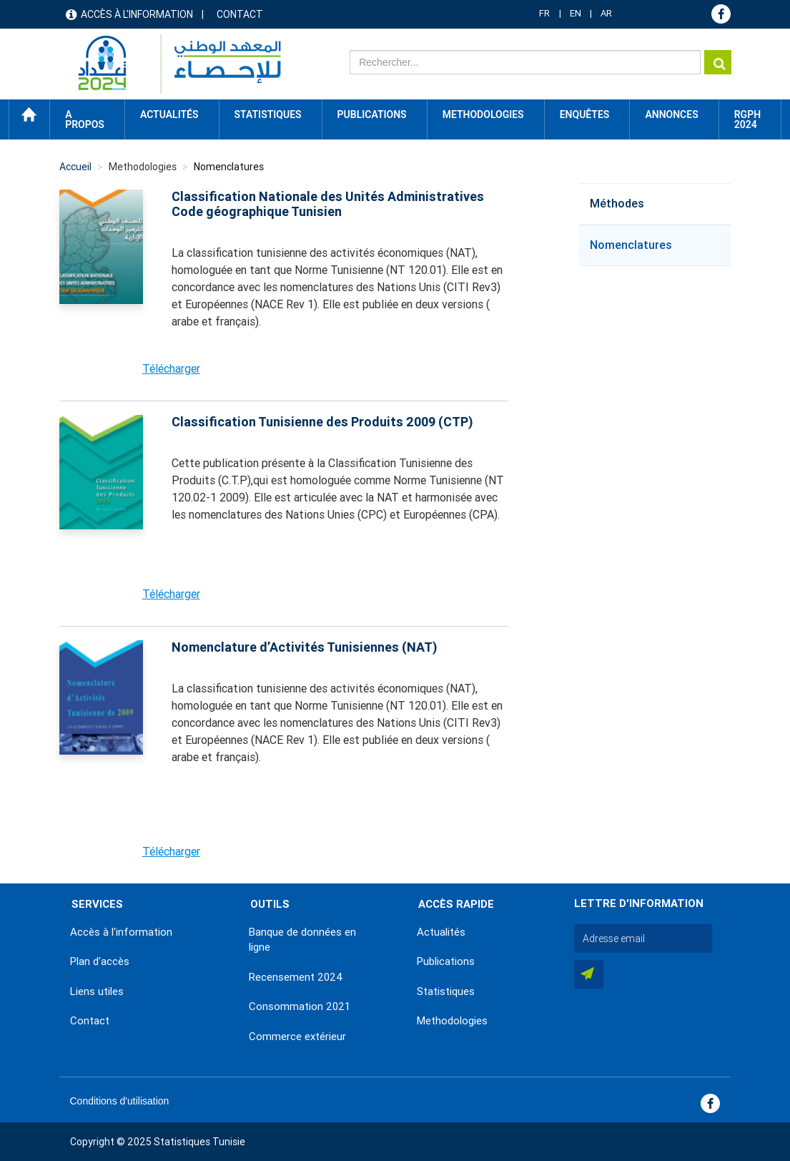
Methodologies (452, 1020)
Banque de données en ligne (302, 940)
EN (575, 13)
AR (606, 13)
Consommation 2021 (299, 1006)
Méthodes (617, 203)
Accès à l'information (137, 14)
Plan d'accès (99, 961)
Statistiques (446, 991)
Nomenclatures (631, 245)
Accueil (29, 114)
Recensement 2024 (296, 977)
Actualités (441, 932)
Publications (372, 114)
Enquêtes (585, 114)
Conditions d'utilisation (119, 1101)
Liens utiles (97, 991)
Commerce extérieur (297, 1036)
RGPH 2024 (747, 119)
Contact (240, 14)
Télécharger (171, 369)
